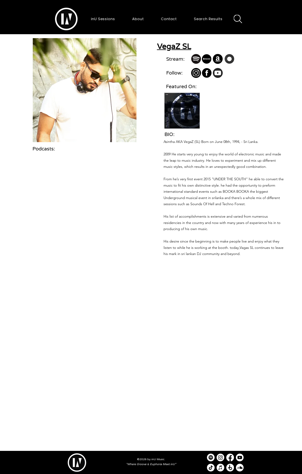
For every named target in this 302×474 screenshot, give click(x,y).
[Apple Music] (220, 467)
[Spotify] (211, 457)
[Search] (238, 19)
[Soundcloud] (240, 467)
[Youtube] (240, 457)
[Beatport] (230, 467)
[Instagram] (220, 457)
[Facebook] (230, 457)
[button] (66, 19)
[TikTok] (211, 467)
